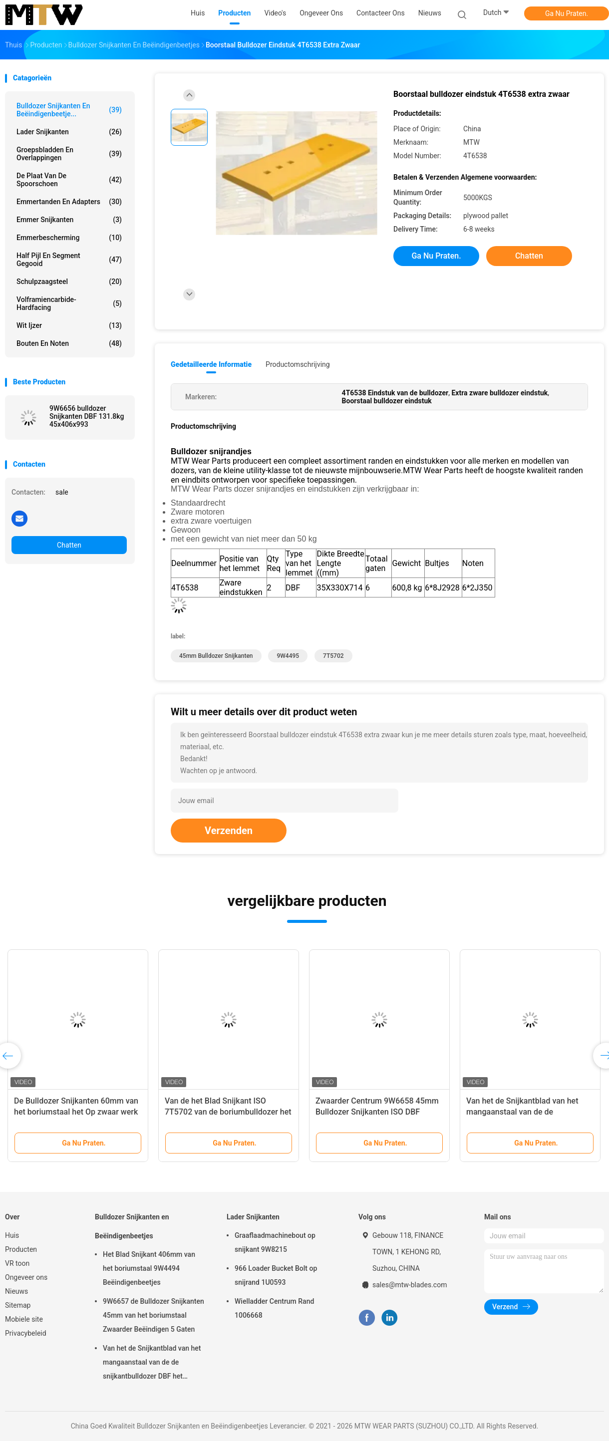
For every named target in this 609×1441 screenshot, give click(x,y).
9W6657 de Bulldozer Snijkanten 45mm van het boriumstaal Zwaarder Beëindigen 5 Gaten (153, 1315)
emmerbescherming (69, 238)
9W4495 (288, 655)
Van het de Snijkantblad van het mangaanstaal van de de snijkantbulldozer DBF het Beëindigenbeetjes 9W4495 (152, 1363)
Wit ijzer (69, 325)
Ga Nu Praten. (566, 13)
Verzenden (229, 831)
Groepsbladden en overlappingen (69, 154)
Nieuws (16, 1291)
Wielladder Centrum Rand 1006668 (274, 1308)
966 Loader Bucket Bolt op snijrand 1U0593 (276, 1275)
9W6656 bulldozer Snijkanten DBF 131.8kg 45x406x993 (86, 416)
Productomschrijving (298, 364)
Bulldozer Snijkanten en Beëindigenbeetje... (69, 110)
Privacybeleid (25, 1333)
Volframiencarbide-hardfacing (69, 303)
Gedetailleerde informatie (211, 364)
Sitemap (17, 1305)
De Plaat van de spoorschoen (69, 180)
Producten (21, 1249)
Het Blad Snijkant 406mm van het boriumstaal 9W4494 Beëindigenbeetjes (149, 1268)
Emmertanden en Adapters (69, 202)
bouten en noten (69, 343)
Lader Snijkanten (69, 132)
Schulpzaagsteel (69, 282)
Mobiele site (24, 1319)
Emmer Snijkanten (69, 220)
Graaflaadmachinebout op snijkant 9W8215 (275, 1242)
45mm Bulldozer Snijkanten (216, 655)
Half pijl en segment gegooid (69, 260)
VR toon (17, 1263)
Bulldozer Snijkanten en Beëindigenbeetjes (132, 1226)
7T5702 (333, 655)
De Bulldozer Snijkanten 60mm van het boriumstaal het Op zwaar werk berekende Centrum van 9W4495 (76, 1112)
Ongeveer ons (26, 1277)
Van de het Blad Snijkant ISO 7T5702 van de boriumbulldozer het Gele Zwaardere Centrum (228, 1112)
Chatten (69, 545)
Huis (12, 1235)
